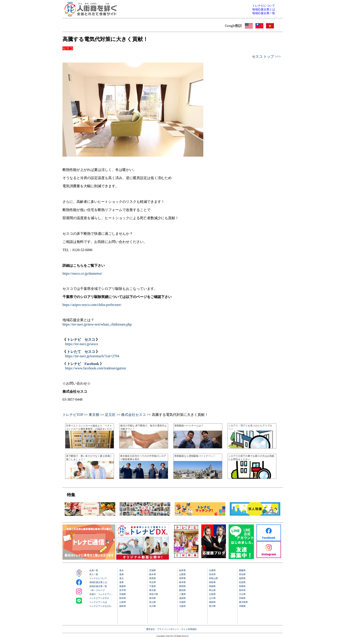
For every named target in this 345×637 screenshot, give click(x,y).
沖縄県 (242, 606)
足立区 (110, 415)
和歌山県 (213, 578)
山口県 (212, 598)
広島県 (212, 594)
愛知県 (182, 590)
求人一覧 (93, 574)
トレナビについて (98, 578)
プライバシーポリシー (168, 629)
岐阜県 (182, 582)
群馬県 (152, 578)
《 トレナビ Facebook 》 (82, 364)
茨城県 (152, 570)
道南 (121, 574)
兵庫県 (212, 570)
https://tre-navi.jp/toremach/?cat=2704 (92, 356)
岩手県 (122, 590)
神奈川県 (153, 594)
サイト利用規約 (189, 629)
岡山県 (212, 590)
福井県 (182, 570)
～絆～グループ (97, 590)
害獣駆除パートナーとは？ (188, 425)
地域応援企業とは (98, 582)
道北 (121, 578)
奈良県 (212, 574)
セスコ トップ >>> (266, 56)
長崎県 (242, 586)
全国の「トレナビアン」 (101, 594)
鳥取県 (212, 582)
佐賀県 (242, 582)
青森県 (122, 586)
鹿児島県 (243, 602)
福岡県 (242, 578)
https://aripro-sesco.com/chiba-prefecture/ (91, 305)
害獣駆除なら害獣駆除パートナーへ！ (194, 456)
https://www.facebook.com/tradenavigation (95, 368)
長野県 (182, 578)
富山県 (152, 602)
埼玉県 (152, 582)
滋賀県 (182, 598)
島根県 (212, 586)
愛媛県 (242, 570)
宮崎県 (242, 598)
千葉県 (152, 586)
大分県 (242, 594)
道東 (121, 582)
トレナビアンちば (98, 602)
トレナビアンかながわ (100, 606)
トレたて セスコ (81, 352)
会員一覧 (93, 570)
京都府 (182, 602)
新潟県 (152, 598)
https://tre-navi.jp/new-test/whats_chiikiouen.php (97, 324)
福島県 (122, 606)
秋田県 (122, 598)
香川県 (212, 606)
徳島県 (212, 602)
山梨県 (182, 574)
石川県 (152, 606)
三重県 (182, 594)
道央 (121, 570)
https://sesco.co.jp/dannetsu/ (82, 273)
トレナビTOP (72, 415)
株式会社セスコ (133, 415)
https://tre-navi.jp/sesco (81, 344)
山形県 (122, 602)
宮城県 (122, 594)
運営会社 (150, 629)
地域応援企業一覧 (98, 586)
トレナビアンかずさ (99, 598)
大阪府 (182, 606)
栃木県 (152, 574)
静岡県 (182, 586)
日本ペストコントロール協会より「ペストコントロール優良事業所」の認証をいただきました (89, 428)
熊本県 (242, 590)
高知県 (242, 574)
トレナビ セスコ (81, 339)
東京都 (94, 415)
